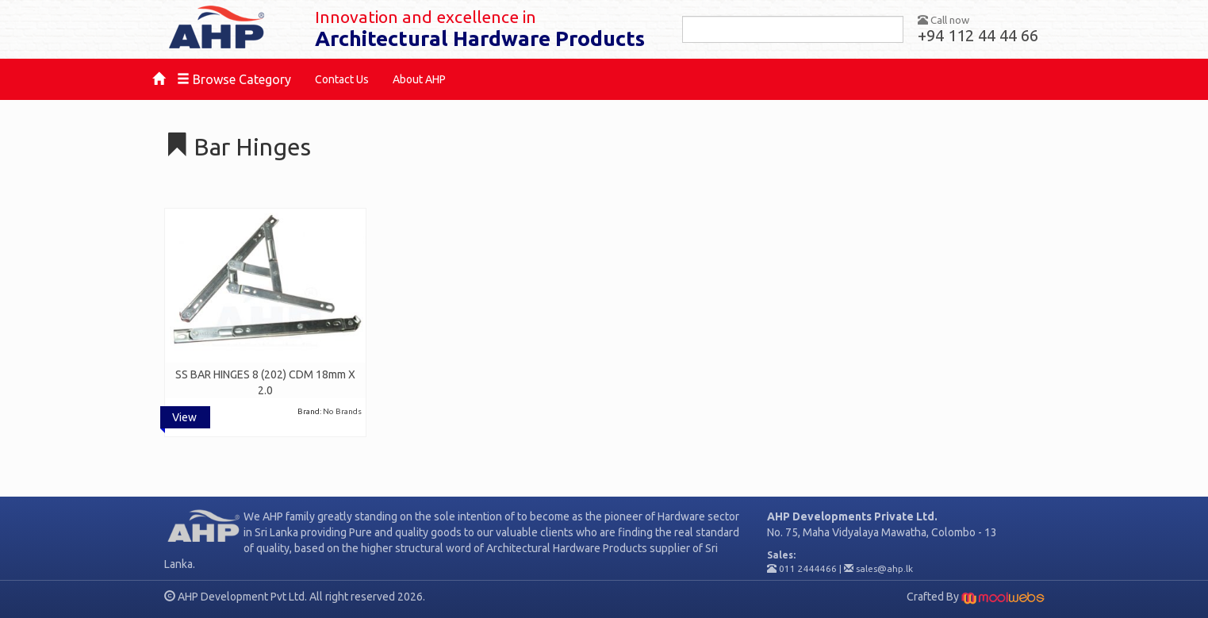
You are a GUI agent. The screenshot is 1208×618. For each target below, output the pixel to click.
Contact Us (342, 79)
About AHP (419, 79)
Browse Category (234, 79)
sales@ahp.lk (884, 568)
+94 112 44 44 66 (978, 35)
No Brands (342, 411)
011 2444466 (808, 568)
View (184, 417)
